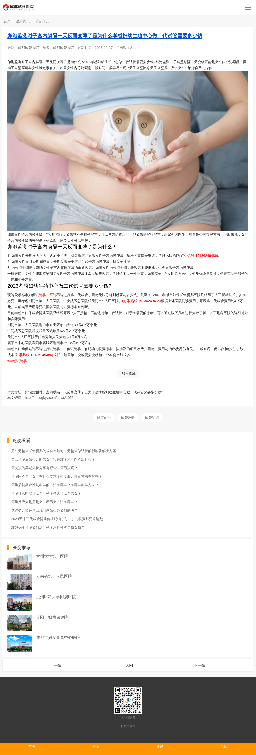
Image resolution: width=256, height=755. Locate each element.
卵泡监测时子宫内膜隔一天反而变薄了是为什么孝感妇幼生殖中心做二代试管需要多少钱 (105, 35)
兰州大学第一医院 (52, 556)
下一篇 (200, 665)
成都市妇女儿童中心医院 (58, 637)
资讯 (160, 746)
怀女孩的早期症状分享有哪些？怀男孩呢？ (44, 468)
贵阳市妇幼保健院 (52, 617)
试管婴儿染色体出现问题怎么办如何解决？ (44, 510)
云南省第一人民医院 (54, 576)
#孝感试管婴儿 (19, 361)
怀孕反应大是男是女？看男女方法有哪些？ (44, 502)
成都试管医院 (28, 48)
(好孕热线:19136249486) (199, 256)
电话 (224, 746)
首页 (7, 21)
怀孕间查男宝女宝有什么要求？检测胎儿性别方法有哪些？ (56, 476)
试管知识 (42, 21)
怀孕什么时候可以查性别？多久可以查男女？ (46, 493)
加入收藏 (129, 373)
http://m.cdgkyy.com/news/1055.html (53, 398)
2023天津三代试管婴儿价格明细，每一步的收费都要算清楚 (57, 519)
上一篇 (56, 665)
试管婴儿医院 (46, 295)
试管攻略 (128, 418)
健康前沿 (104, 418)
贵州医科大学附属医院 (56, 597)
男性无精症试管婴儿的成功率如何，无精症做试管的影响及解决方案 (63, 451)
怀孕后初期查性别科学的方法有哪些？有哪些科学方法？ (55, 485)
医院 (96, 746)
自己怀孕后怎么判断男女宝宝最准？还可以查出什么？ (53, 459)
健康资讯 (23, 21)
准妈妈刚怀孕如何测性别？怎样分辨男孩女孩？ (48, 527)
